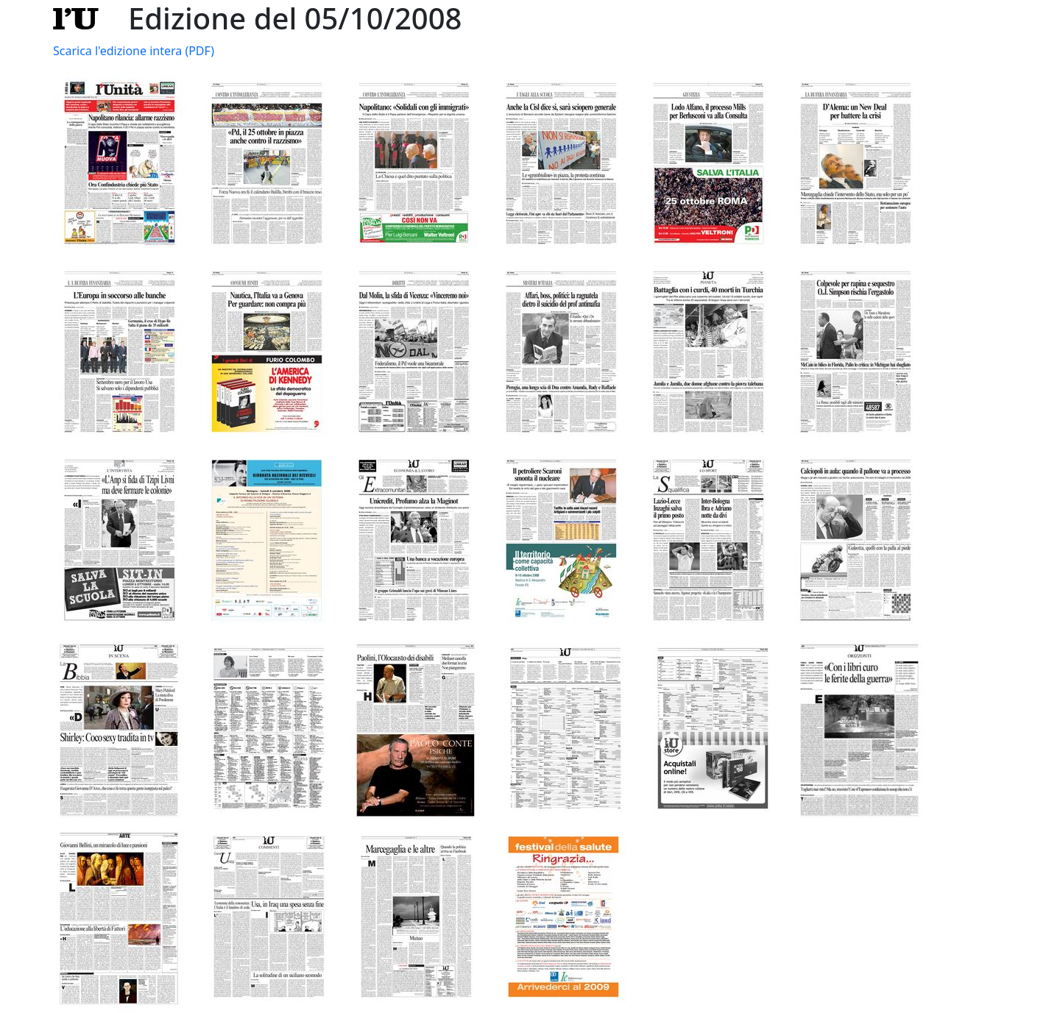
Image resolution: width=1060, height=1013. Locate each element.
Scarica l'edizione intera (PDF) (133, 51)
